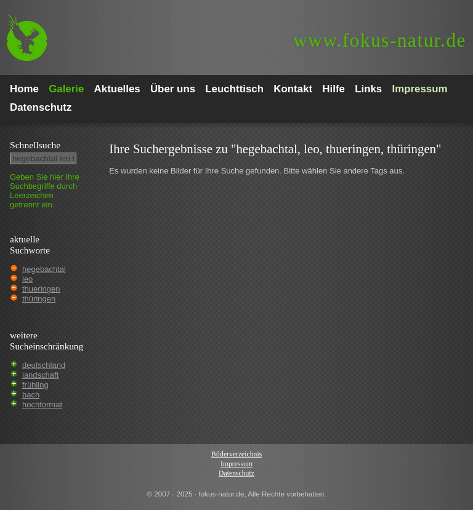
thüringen (38, 298)
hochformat (42, 404)
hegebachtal (44, 269)
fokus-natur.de (379, 40)
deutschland (43, 365)
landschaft (40, 375)
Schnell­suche (35, 145)
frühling (35, 384)
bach (30, 394)
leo (27, 279)
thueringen (41, 288)
